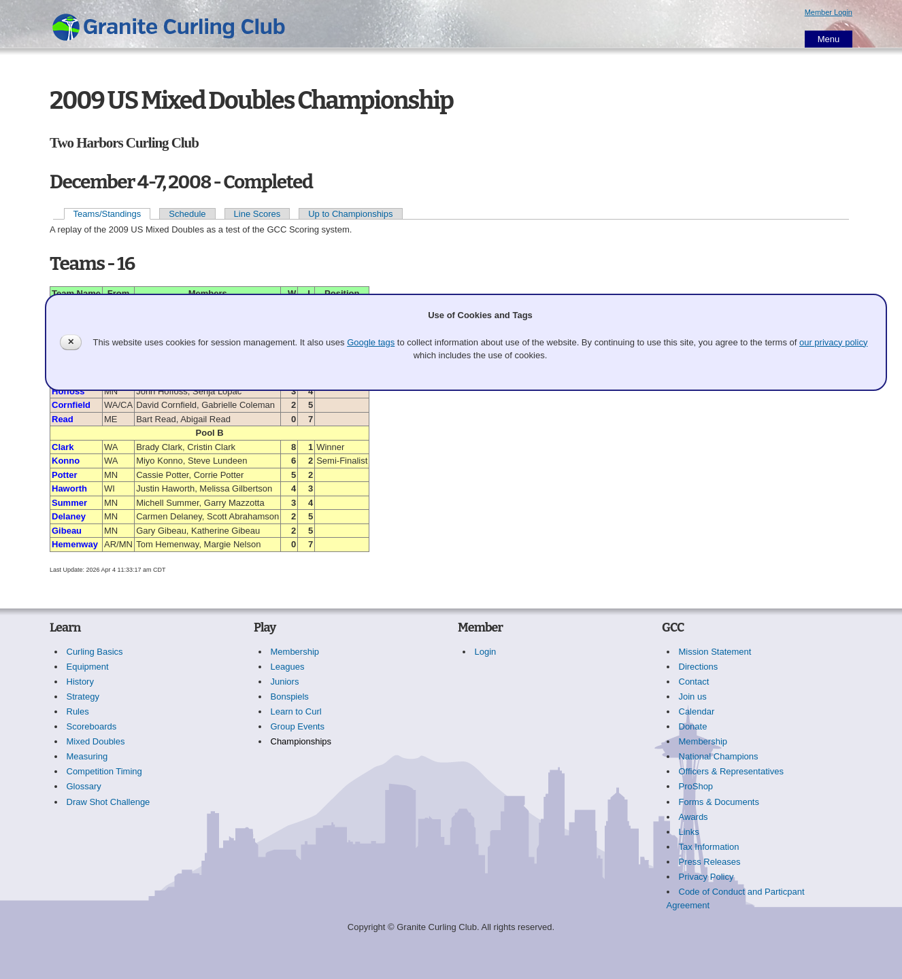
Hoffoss (68, 391)
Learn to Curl (296, 711)
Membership (295, 652)
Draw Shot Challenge (108, 802)
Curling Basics (95, 652)
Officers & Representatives (731, 771)
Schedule (187, 214)
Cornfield (71, 405)
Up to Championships (350, 214)
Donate (693, 726)
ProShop (696, 786)
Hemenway (75, 544)
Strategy (83, 696)
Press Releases (710, 862)
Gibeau (67, 531)
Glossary (84, 786)
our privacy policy (833, 342)
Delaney (69, 516)
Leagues (288, 667)
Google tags (371, 342)
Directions (698, 667)
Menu (829, 39)
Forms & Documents (719, 802)
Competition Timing (104, 771)
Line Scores (257, 214)
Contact (694, 681)
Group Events (298, 726)
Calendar (697, 711)
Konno (66, 461)
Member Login (828, 12)
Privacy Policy (706, 877)
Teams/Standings (107, 214)
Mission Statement (715, 652)
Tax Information (709, 847)
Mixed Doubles (96, 741)
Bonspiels (290, 696)
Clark (63, 447)
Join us (693, 696)
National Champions (718, 756)
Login (486, 652)
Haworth (69, 488)
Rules (78, 711)
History (80, 681)
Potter (65, 475)
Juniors (285, 681)
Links (689, 832)
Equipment (88, 667)
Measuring (87, 756)
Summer (69, 503)
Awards (693, 817)
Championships (301, 741)
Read (62, 419)
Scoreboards (92, 726)
